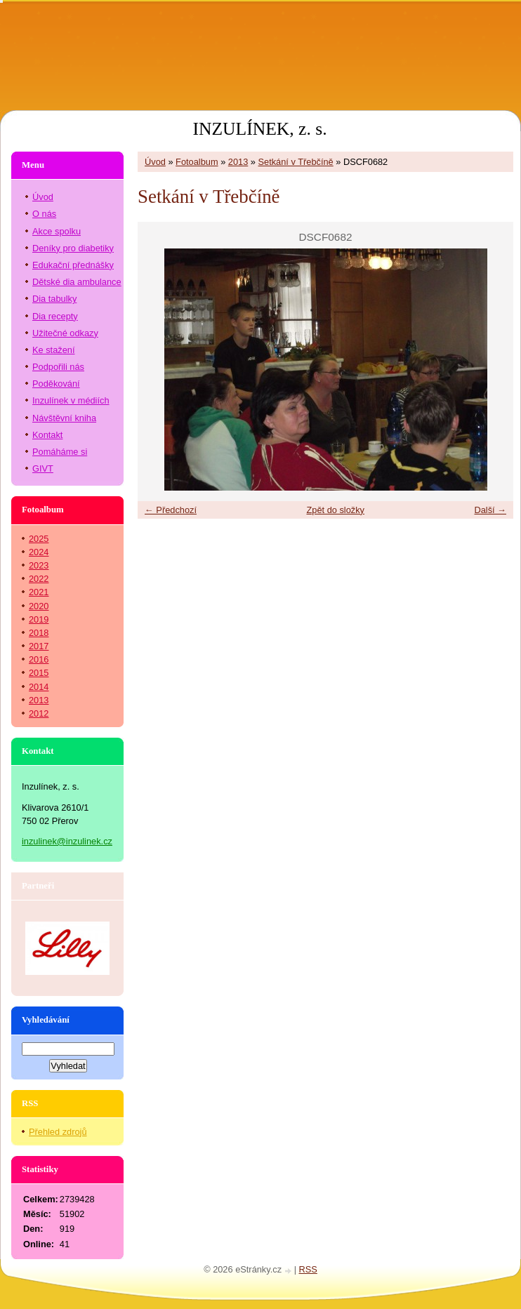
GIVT (42, 468)
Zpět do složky (335, 510)
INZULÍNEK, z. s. (259, 129)
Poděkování (56, 383)
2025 (38, 538)
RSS (308, 1269)
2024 (38, 552)
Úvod (155, 162)
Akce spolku (56, 231)
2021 (38, 592)
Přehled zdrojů (58, 1132)
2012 (38, 713)
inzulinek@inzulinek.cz (67, 841)
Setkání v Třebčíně (296, 162)
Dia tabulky (54, 298)
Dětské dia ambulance (76, 282)
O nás (44, 213)
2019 (38, 619)
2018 (38, 632)
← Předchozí (171, 510)
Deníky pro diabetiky (73, 248)
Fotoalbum (197, 162)
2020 (38, 606)
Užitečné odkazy (65, 333)
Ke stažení (53, 350)
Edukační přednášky (73, 265)
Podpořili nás (58, 366)
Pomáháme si (59, 451)
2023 (38, 565)
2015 (38, 672)
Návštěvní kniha (64, 418)
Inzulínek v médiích (71, 400)
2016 (38, 659)
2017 (38, 646)
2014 (38, 687)
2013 (238, 162)
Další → (490, 510)
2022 (38, 578)
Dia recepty (55, 316)
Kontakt (47, 435)
